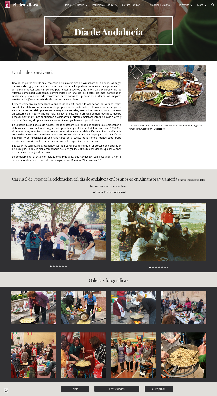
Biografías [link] (183, 4)
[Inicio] (75, 388)
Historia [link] (79, 4)
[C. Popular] (159, 388)
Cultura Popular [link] (131, 4)
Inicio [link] (68, 4)
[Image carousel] (58, 235)
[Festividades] (116, 388)
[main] (108, 30)
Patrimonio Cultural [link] (103, 4)
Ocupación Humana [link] (159, 4)
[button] (213, 5)
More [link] (200, 4)
